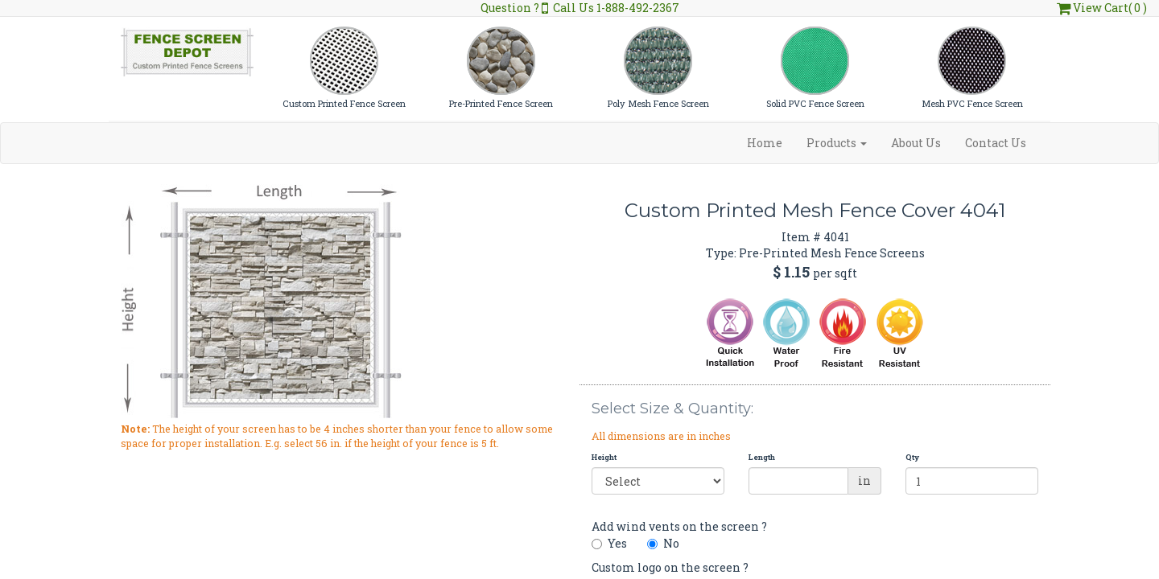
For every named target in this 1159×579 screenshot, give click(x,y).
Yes (609, 543)
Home (764, 142)
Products (836, 142)
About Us (916, 142)
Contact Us (995, 142)
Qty (912, 457)
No (663, 543)
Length (762, 457)
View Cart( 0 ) (1102, 7)
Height (604, 457)
